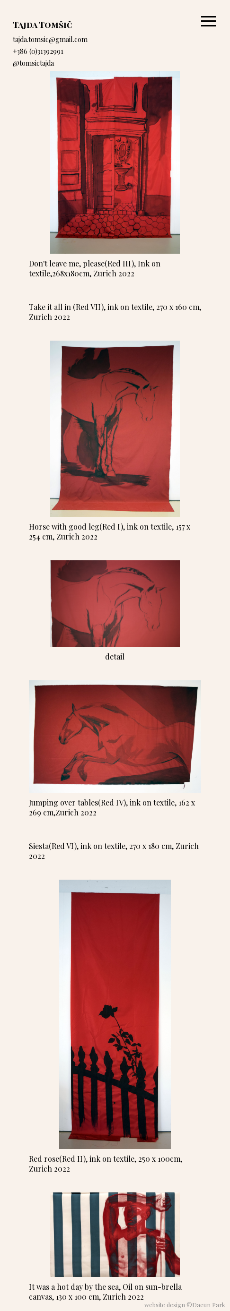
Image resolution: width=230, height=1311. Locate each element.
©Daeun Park (205, 1305)
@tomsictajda (33, 63)
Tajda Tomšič (42, 24)
